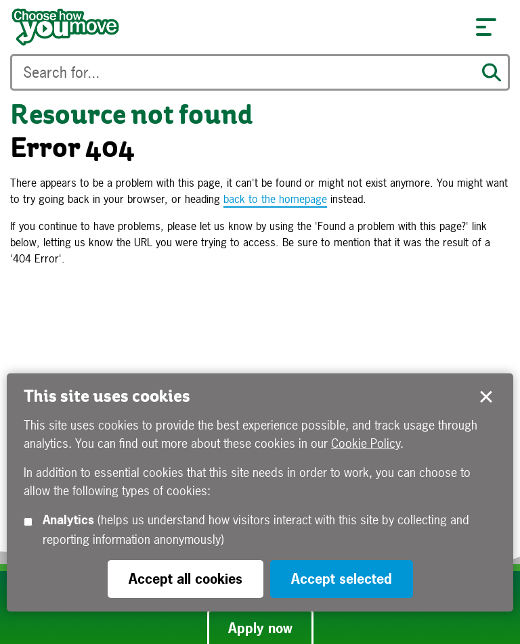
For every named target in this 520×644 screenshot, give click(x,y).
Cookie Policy (365, 443)
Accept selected (486, 397)
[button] (486, 27)
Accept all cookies (185, 579)
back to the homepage (275, 198)
